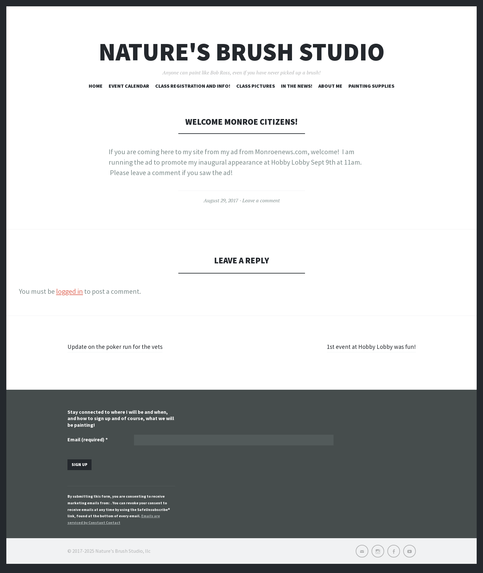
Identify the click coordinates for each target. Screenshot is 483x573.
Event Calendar (129, 86)
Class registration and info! (192, 86)
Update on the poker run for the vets (120, 346)
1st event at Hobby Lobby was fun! (365, 346)
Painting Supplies (371, 86)
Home (96, 86)
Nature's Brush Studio (241, 52)
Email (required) (87, 440)
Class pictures (255, 86)
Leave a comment (261, 200)
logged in (69, 291)
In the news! (296, 86)
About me (330, 86)
